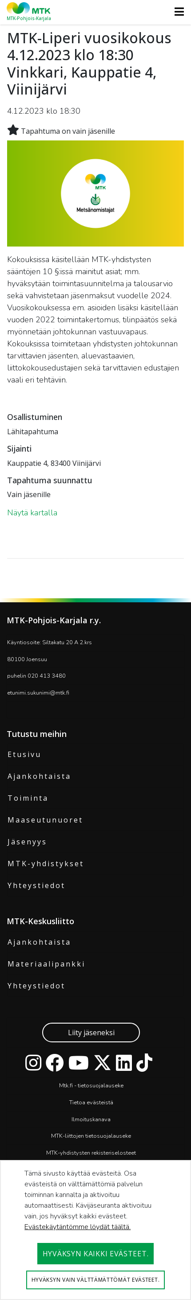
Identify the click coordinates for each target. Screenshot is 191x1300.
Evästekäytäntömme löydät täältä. (77, 1227)
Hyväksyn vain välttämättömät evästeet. (96, 1280)
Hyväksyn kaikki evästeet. (96, 1254)
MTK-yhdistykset (46, 863)
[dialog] (95, 1230)
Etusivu (24, 754)
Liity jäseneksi (91, 1032)
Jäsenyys (27, 842)
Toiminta (28, 798)
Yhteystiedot (36, 885)
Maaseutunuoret (45, 820)
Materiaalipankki (46, 964)
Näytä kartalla (32, 512)
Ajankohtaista (39, 776)
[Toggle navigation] (176, 11)
